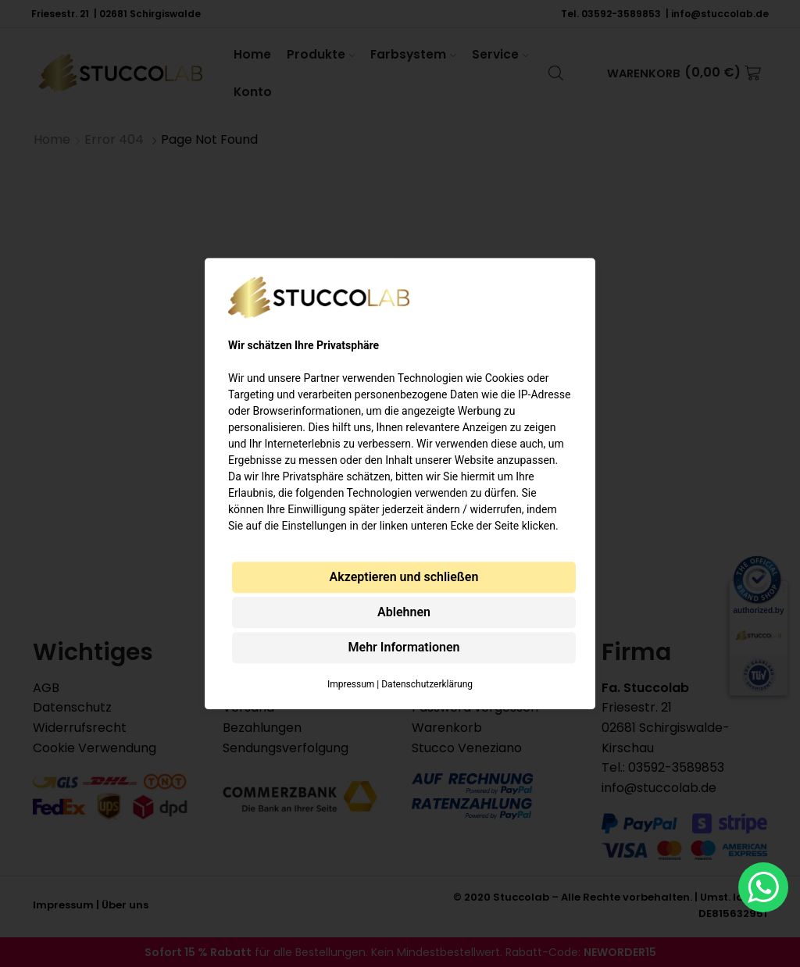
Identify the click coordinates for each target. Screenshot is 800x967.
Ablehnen (403, 612)
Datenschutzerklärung (427, 684)
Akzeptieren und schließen (404, 576)
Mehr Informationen (404, 647)
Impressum (350, 684)
